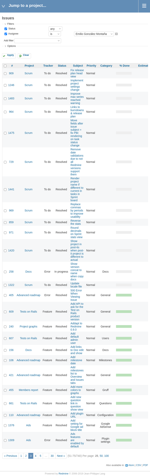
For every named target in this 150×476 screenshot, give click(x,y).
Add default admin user (75, 338)
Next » (61, 455)
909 (11, 73)
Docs (28, 271)
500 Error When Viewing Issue (76, 295)
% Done (124, 65)
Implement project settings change (77, 85)
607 (11, 338)
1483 (11, 98)
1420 (11, 250)
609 (11, 311)
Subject (78, 65)
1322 (11, 285)
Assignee (13, 34)
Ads (28, 425)
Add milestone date (76, 360)
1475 (11, 132)
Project (29, 65)
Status (11, 28)
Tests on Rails (28, 311)
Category (106, 65)
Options (11, 46)
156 (11, 350)
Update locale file (76, 285)
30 (52, 455)
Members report (28, 390)
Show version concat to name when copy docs (77, 271)
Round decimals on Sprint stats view (76, 232)
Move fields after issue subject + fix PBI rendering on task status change (77, 133)
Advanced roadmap (28, 295)
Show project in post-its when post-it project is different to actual (77, 250)
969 (11, 210)
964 (11, 111)
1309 (11, 440)
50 (101, 455)
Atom (131, 465)
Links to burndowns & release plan (77, 111)
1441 (11, 189)
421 (11, 375)
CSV (138, 465)
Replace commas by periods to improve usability (77, 210)
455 (11, 390)
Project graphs (28, 326)
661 (11, 403)
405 (11, 295)
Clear (26, 55)
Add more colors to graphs (76, 390)
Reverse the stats (76, 222)
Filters (10, 24)
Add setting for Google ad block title (77, 425)
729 (11, 161)
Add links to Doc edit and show (77, 350)
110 (11, 415)
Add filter (8, 40)
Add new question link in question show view (77, 403)
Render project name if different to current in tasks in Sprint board (77, 189)
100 (106, 455)
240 (11, 326)
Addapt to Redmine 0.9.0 (76, 326)
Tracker (48, 65)
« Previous (10, 455)
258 (11, 271)
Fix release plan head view (77, 73)
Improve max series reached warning (77, 98)
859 (11, 222)
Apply (10, 55)
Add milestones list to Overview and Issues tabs (77, 375)
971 (11, 232)
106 (11, 360)
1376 (11, 425)
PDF (145, 465)
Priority (91, 65)
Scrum (28, 73)
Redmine (63, 473)
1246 (11, 85)
